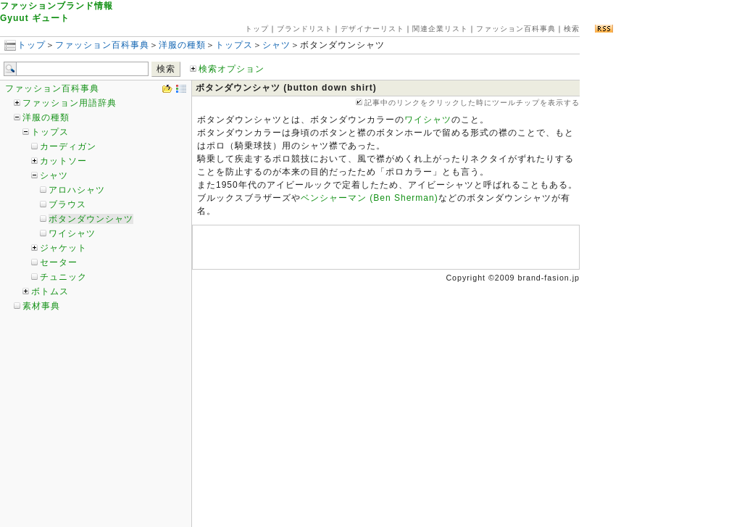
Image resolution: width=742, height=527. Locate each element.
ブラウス (67, 204)
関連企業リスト (440, 29)
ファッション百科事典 (516, 29)
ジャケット (63, 248)
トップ (257, 29)
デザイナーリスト (372, 29)
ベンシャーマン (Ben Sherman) (369, 198)
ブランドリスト (305, 29)
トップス (234, 45)
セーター (59, 262)
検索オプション (227, 69)
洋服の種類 (182, 45)
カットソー (63, 161)
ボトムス (50, 291)
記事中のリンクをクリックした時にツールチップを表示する (468, 103)
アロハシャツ (77, 190)
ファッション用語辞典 (69, 103)
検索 (572, 29)
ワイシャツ (72, 233)
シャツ (276, 45)
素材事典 (41, 306)
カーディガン (68, 146)
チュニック (63, 277)
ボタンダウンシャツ (91, 219)
